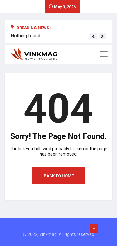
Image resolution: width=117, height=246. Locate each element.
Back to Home (59, 175)
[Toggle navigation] (103, 54)
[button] (93, 36)
